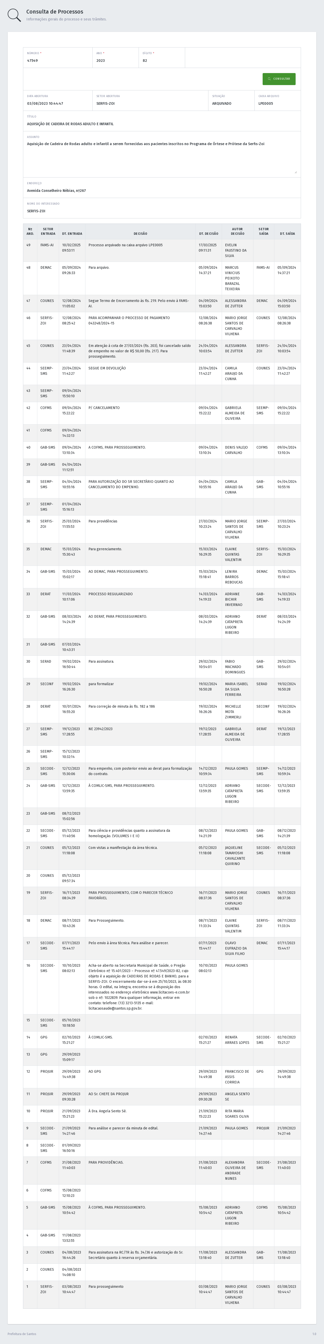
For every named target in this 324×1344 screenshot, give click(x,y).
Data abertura (37, 96)
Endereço (34, 183)
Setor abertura (108, 96)
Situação (218, 96)
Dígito (148, 53)
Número (34, 53)
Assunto (33, 137)
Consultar (279, 79)
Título (31, 116)
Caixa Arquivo (269, 96)
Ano (100, 53)
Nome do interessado (43, 203)
